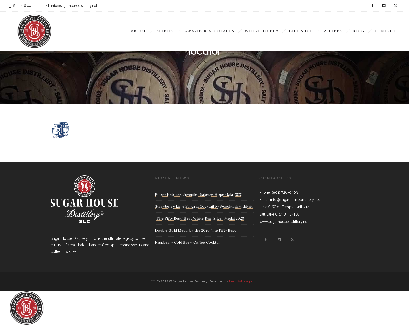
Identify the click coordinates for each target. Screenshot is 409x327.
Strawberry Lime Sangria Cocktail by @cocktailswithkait (204, 206)
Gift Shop (301, 31)
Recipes (332, 31)
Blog (358, 31)
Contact (385, 31)
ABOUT (138, 31)
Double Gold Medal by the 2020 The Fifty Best (195, 230)
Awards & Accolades (209, 31)
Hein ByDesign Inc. (243, 281)
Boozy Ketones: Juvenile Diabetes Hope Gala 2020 (198, 194)
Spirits (165, 31)
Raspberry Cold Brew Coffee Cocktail (187, 242)
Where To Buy (262, 31)
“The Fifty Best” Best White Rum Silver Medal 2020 (199, 218)
